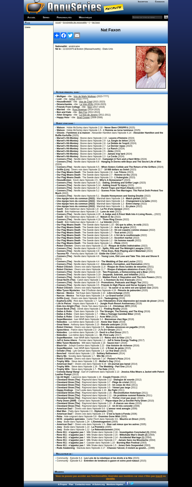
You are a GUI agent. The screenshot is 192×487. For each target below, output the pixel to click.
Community (62, 458)
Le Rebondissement (102, 429)
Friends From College (68, 107)
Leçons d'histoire (118, 138)
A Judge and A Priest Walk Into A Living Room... (128, 214)
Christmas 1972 (121, 306)
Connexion (160, 1)
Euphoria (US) (64, 301)
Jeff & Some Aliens (67, 340)
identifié (110, 478)
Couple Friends (111, 377)
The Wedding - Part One (112, 366)
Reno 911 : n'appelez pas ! (71, 432)
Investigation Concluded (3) (134, 432)
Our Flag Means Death (69, 172)
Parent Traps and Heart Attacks (118, 188)
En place (130, 206)
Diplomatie (100, 411)
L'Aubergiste (121, 177)
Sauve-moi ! (113, 343)
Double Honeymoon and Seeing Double (122, 196)
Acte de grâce (121, 227)
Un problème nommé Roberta (129, 395)
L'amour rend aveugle (118, 408)
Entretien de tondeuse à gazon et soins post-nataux (111, 460)
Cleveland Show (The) (68, 379)
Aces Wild (105, 316)
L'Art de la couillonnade (127, 235)
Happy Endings (65, 390)
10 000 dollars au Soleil (116, 169)
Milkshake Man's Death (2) (134, 435)
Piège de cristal (120, 382)
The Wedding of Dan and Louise (118, 261)
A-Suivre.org (98, 484)
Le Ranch (112, 148)
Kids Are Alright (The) (68, 306)
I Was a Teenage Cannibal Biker (116, 314)
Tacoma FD (63, 253)
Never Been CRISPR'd (116, 127)
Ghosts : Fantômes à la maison (73, 133)
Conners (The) (64, 159)
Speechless (63, 329)
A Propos (62, 484)
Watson (61, 127)
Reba (59, 416)
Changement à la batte (138, 201)
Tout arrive (120, 232)
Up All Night (63, 377)
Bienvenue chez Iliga (116, 319)
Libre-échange (114, 293)
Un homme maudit (124, 240)
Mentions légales (114, 484)
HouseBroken (64, 101)
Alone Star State (109, 322)
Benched (61, 353)
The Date (102, 369)
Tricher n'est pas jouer (124, 398)
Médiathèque (85, 17)
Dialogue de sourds (124, 379)
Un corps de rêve (121, 385)
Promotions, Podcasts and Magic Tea (121, 282)
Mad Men (61, 411)
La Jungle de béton (117, 140)
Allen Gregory (64, 114)
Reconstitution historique (127, 393)
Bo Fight (112, 390)
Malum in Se (107, 217)
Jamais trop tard (116, 154)
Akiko (110, 151)
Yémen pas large (121, 387)
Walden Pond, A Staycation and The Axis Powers (129, 277)
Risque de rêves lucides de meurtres (127, 266)
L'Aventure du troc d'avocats (119, 280)
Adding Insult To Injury (115, 185)
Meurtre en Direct (129, 419)
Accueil (31, 17)
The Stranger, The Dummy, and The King (121, 311)
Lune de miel (107, 211)
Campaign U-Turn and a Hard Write (121, 159)
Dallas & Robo (64, 311)
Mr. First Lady (107, 335)
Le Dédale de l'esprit (118, 143)
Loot (59, 99)
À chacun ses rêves (124, 403)
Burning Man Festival (128, 442)
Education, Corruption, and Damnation (121, 264)
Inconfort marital (123, 238)
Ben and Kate (64, 112)
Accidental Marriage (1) (132, 437)
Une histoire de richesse (119, 345)
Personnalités (64, 17)
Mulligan (61, 96)
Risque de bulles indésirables (124, 245)
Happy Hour (63, 117)
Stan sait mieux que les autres (123, 424)
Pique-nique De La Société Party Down (126, 400)
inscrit (159, 476)
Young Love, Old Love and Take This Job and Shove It (130, 256)
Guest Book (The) (66, 308)
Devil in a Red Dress (110, 332)
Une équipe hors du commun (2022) (76, 198)
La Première (98, 427)
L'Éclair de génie (115, 348)
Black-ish (62, 345)
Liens (27, 27)
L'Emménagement (101, 421)
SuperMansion (64, 319)
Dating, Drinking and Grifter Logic (121, 182)
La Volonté (106, 222)
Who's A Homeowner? (111, 180)
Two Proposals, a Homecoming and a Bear (125, 272)
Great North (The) (66, 280)
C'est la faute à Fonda (118, 414)
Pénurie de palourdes (129, 290)
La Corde (112, 156)
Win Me (101, 356)
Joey (59, 421)
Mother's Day (106, 361)
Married (61, 109)
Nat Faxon (96, 22)
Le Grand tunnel (114, 295)
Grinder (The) (64, 350)
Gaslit (60, 209)
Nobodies (62, 322)
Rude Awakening (66, 448)
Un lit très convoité (122, 406)
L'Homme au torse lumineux (118, 130)
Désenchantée (64, 104)
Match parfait (133, 198)
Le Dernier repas (116, 146)
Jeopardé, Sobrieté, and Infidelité (120, 274)
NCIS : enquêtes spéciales (71, 419)
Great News (63, 324)
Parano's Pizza (115, 358)
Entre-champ (133, 203)
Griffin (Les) (63, 169)
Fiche (27, 22)
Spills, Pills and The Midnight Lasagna (123, 248)
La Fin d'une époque (111, 209)
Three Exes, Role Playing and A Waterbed (123, 251)
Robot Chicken (65, 245)
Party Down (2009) (66, 400)
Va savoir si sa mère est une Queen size (130, 287)
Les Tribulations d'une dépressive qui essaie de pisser (128, 301)
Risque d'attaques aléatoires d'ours (126, 269)
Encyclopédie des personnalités (75, 22)
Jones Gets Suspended (130, 445)
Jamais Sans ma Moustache (133, 440)
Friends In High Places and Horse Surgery (123, 285)
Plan (71, 484)
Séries (46, 17)
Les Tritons (120, 172)
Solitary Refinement (107, 353)
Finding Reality (112, 308)
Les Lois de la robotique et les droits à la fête (108, 458)
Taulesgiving (111, 298)
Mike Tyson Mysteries (68, 290)
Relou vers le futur (114, 337)
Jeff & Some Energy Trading (122, 340)
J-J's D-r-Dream (106, 329)
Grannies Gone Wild (109, 416)
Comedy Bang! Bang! (68, 372)
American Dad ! (65, 364)
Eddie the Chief (107, 253)
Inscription (143, 1)
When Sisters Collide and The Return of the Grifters (128, 167)
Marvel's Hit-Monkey (68, 138)
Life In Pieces (64, 303)
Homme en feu (122, 175)
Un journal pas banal (119, 364)
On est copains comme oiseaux (131, 230)
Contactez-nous (83, 484)
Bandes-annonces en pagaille (122, 327)
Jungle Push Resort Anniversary (117, 303)
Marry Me (62, 356)
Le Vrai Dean (112, 350)
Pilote (117, 243)
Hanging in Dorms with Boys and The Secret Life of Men (131, 161)
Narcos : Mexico (65, 293)
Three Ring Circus (112, 219)
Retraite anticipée (110, 324)
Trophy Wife (63, 361)
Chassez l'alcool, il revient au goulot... (127, 448)
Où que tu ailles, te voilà (128, 224)
